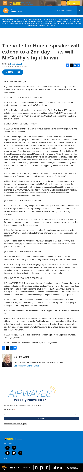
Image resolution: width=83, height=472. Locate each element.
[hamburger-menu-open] (5, 3)
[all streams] (80, 10)
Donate (74, 3)
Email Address (9, 410)
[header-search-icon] (63, 3)
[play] (6, 10)
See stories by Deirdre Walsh (26, 365)
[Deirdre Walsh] (7, 360)
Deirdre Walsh (16, 64)
